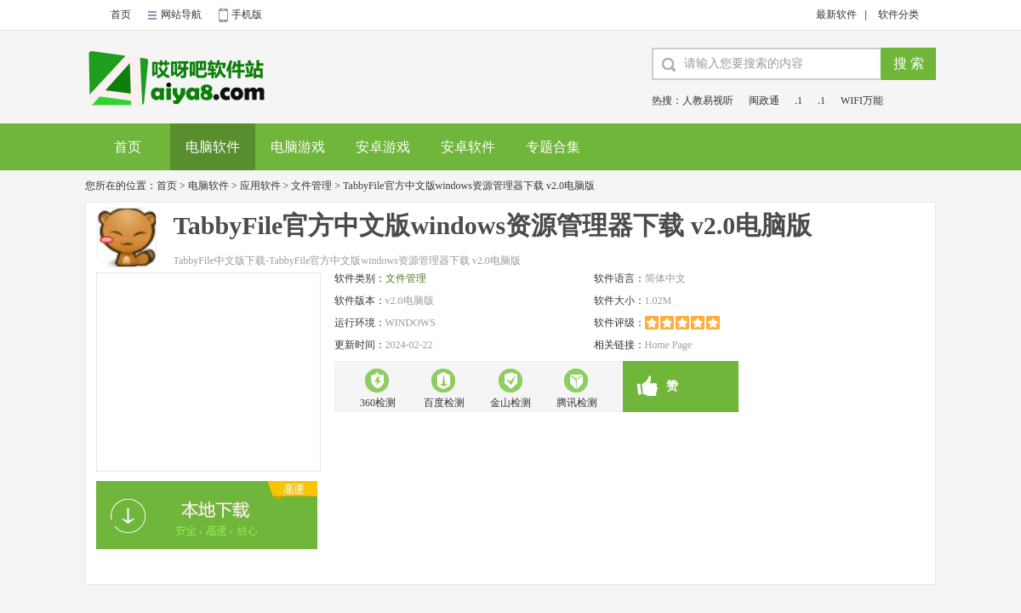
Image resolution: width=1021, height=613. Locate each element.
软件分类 (898, 14)
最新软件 (836, 14)
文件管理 (311, 186)
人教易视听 (707, 100)
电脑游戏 (298, 147)
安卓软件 (468, 147)
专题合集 (553, 147)
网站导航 (181, 14)
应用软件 (260, 186)
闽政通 (764, 100)
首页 (121, 14)
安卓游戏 (383, 147)
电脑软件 (212, 147)
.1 (798, 100)
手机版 (246, 14)
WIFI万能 (862, 100)
